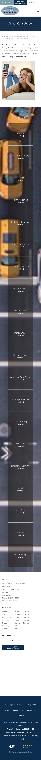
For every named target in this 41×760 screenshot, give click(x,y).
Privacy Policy (31, 705)
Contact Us (20, 716)
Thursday (18, 620)
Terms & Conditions (12, 710)
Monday (18, 611)
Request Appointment (13, 647)
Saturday (18, 625)
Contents (35, 36)
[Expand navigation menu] (38, 11)
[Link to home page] (12, 11)
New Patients (9, 38)
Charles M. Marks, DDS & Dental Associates (16, 36)
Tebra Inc (20, 705)
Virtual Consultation (22, 38)
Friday (18, 622)
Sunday (18, 628)
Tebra (30, 752)
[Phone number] (13, 640)
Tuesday (18, 614)
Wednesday (18, 617)
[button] (21, 2)
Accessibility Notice (29, 710)
